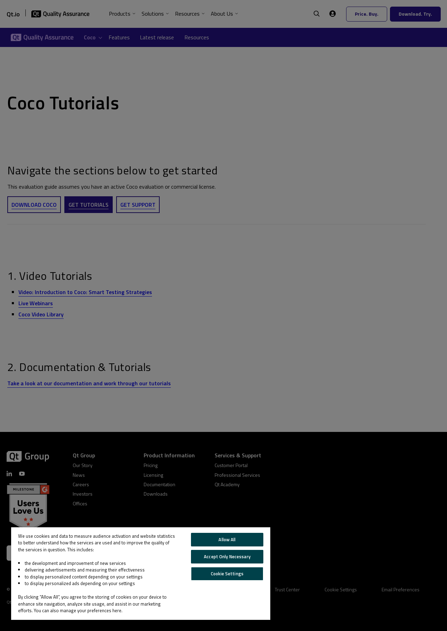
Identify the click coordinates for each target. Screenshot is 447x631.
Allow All (227, 539)
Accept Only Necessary (227, 556)
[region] (140, 573)
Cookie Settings (227, 573)
